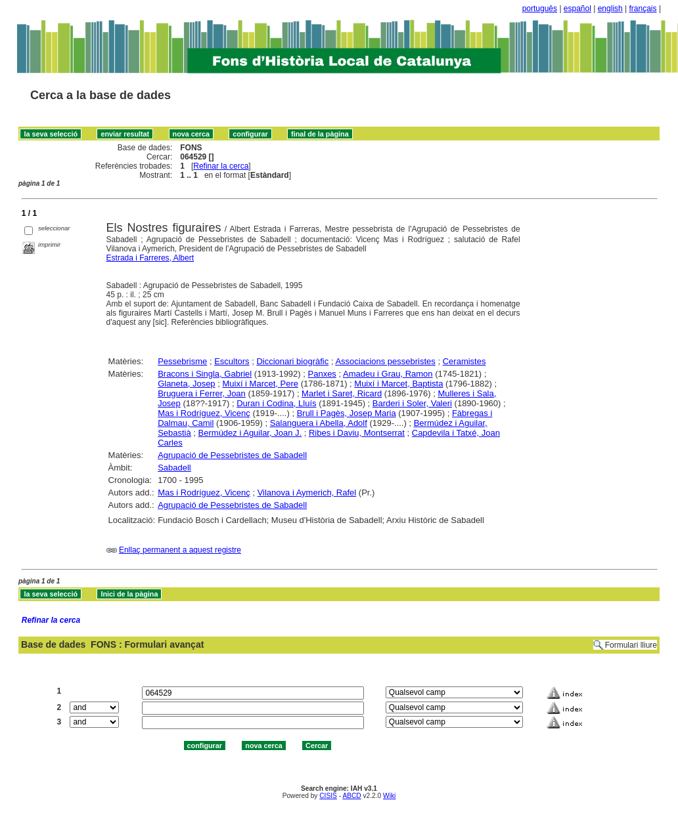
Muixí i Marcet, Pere (260, 383)
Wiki (389, 795)
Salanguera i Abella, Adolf (318, 423)
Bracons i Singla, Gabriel (205, 374)
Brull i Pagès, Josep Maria (346, 413)
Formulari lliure (631, 645)
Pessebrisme (182, 361)
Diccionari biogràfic (292, 361)
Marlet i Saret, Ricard (342, 393)
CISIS (328, 795)
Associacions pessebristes (385, 361)
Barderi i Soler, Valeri (412, 403)
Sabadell (174, 467)
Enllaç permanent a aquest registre (180, 550)
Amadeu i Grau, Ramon (388, 374)
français (643, 8)
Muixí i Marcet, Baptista (398, 383)
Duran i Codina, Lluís (276, 403)
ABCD (351, 795)
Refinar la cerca (220, 166)
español (577, 8)
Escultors (231, 361)
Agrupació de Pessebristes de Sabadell (232, 455)
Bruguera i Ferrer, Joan (202, 393)
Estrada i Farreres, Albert (150, 257)
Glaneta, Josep (186, 383)
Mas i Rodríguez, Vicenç (204, 413)
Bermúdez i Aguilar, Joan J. (250, 433)
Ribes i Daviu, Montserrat (357, 433)
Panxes (322, 374)
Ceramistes (464, 361)
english (610, 8)
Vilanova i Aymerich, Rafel (307, 492)
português (539, 8)
